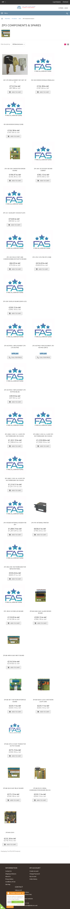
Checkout (65, 2)
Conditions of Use (10, 881)
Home (2, 19)
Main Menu (7, 18)
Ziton (20, 18)
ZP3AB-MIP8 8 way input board (13, 655)
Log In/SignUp (57, 2)
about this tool (20, 904)
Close (23, 893)
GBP (4, 2)
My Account (33, 876)
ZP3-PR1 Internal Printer (40, 522)
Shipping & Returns (10, 874)
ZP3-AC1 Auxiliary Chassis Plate (14, 213)
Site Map (7, 884)
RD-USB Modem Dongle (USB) (13, 124)
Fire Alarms (14, 18)
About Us (8, 876)
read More (10, 906)
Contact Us (8, 871)
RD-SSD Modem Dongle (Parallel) (42, 80)
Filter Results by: (5, 44)
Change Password (35, 874)
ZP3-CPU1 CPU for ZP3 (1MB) (41, 257)
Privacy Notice (9, 879)
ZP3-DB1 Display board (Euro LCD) (15, 301)
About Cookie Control (8, 893)
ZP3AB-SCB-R (10, 832)
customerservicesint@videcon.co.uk (27, 905)
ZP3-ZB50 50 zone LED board (13, 611)
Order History (33, 879)
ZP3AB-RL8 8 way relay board (13, 788)
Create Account (34, 871)
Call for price (15, 357)
